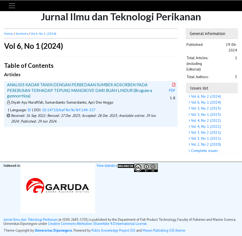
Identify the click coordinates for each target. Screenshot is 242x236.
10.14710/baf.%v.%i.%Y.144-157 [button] (69, 109)
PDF (172, 88)
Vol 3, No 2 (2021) (205, 132)
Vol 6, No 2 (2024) (205, 96)
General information (207, 33)
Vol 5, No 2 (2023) (205, 108)
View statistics (107, 165)
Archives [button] (22, 33)
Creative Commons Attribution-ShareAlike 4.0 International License (97, 223)
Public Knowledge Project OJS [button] (113, 230)
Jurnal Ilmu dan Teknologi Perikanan (31, 219)
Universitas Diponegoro (53, 230)
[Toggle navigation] (11, 5)
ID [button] (29, 109)
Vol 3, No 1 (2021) (205, 138)
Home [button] (8, 33)
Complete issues (204, 150)
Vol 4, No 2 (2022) (205, 120)
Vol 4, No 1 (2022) (205, 126)
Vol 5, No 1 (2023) (205, 114)
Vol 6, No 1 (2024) (205, 102)
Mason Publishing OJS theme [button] (164, 230)
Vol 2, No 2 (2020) (205, 144)
